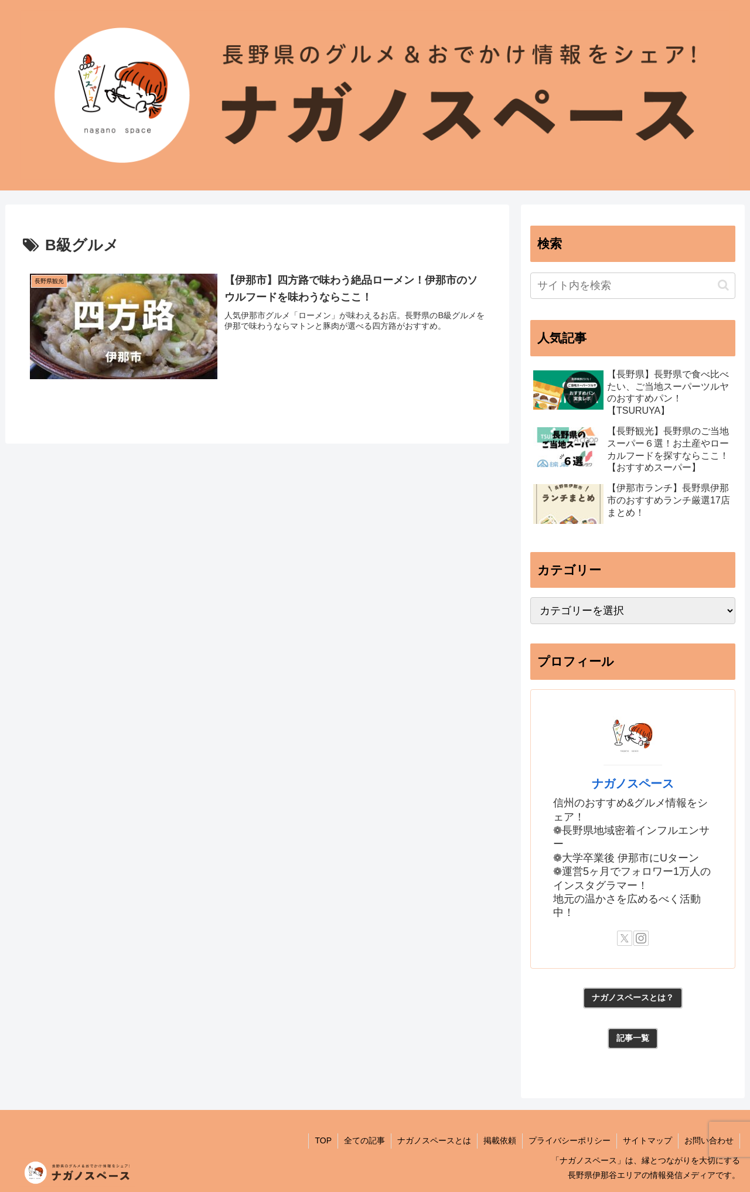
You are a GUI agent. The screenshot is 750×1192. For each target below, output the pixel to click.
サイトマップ (647, 1140)
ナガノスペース (633, 783)
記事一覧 (632, 1038)
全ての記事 (364, 1140)
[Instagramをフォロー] (641, 938)
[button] (723, 285)
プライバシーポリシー (570, 1140)
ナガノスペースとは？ (633, 997)
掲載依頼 (499, 1140)
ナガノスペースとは (434, 1140)
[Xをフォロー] (624, 938)
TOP (323, 1140)
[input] (632, 286)
